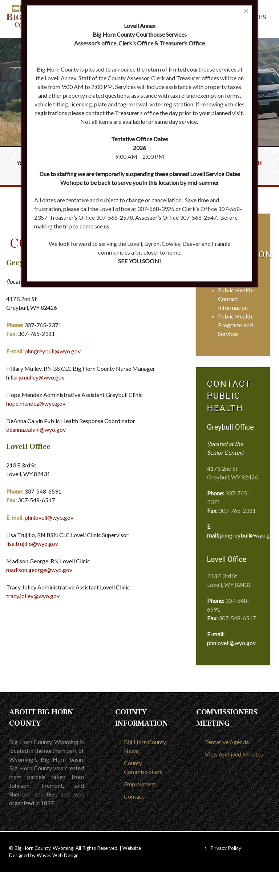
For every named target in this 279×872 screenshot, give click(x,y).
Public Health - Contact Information (236, 299)
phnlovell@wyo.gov (49, 517)
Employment (139, 783)
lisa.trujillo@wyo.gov (32, 543)
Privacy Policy (225, 848)
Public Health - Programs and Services (236, 325)
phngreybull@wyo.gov (53, 351)
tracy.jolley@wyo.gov (33, 595)
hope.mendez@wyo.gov (35, 403)
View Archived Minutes (234, 754)
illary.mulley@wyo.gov (37, 377)
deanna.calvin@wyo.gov (36, 429)
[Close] (246, 10)
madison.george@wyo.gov (39, 569)
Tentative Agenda (227, 741)
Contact (134, 796)
